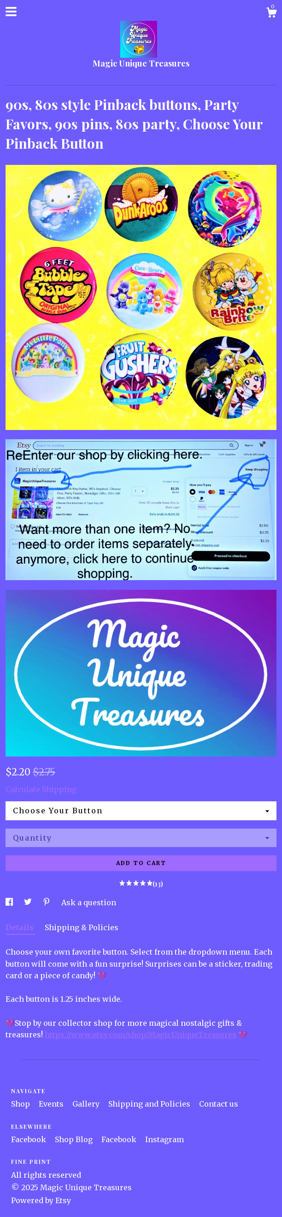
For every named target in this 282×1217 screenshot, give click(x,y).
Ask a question (88, 902)
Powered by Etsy (41, 1200)
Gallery (86, 1103)
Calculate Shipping (41, 789)
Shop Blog (74, 1139)
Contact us (218, 1103)
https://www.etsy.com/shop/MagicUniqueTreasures (140, 1034)
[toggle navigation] (11, 11)
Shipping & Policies (81, 927)
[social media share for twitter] (29, 902)
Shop (21, 1103)
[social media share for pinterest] (47, 902)
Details (20, 927)
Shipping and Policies (150, 1103)
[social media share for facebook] (10, 902)
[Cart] (271, 14)
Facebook (29, 1139)
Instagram (164, 1139)
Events (52, 1103)
